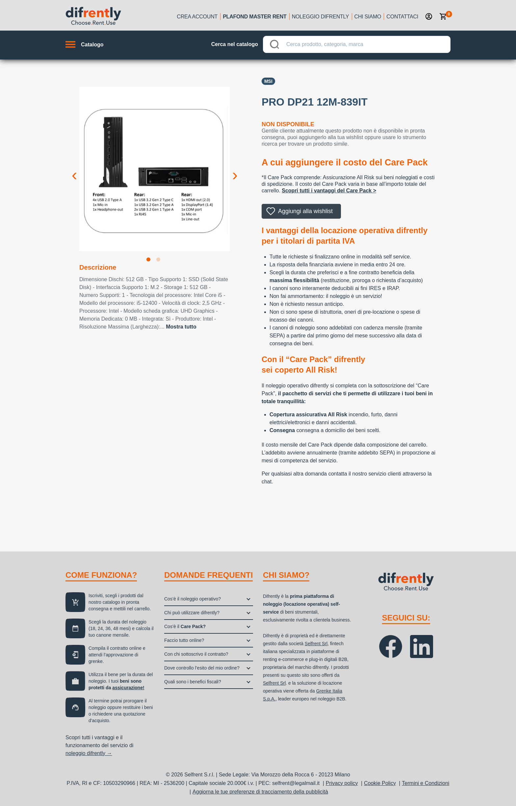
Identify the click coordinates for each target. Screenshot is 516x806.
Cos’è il (185, 626)
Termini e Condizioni (425, 783)
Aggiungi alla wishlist (305, 211)
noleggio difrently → (88, 753)
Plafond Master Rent (255, 16)
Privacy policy (342, 783)
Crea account (197, 16)
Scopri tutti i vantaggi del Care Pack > (329, 190)
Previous (74, 169)
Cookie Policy (380, 783)
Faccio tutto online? (184, 640)
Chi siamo (367, 16)
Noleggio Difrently (320, 16)
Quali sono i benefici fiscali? (192, 681)
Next (235, 169)
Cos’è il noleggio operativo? (192, 598)
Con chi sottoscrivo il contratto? (196, 654)
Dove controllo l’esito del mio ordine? (202, 668)
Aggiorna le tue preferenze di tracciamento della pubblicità (260, 791)
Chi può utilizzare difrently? (191, 612)
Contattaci (402, 16)
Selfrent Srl (316, 643)
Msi (268, 81)
